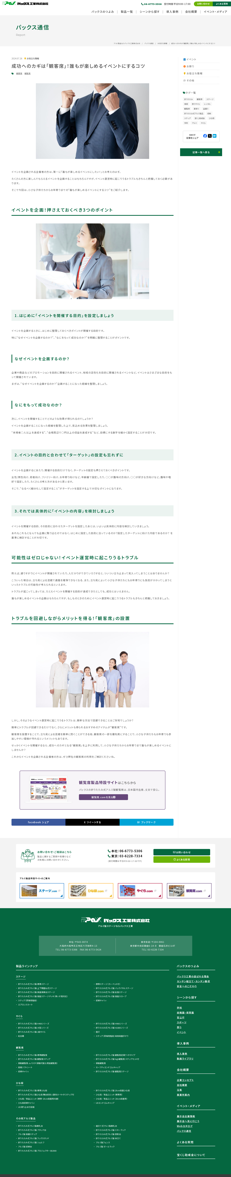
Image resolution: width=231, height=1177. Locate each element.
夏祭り (196, 108)
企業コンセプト (185, 1080)
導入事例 (182, 1054)
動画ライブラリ (185, 1059)
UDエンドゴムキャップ (105, 1103)
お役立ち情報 (162, 43)
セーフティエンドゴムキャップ (108, 1067)
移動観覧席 (101, 1063)
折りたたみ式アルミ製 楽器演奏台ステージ (36, 992)
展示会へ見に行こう (188, 1121)
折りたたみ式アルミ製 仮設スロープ (111, 996)
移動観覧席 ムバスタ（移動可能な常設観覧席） (38, 1063)
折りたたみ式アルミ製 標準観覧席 (32, 1055)
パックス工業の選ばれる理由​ (193, 977)
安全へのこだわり (187, 986)
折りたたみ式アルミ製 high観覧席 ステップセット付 (117, 1059)
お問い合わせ (203, 3)
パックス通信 (149, 43)
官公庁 (181, 1018)
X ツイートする (92, 822)
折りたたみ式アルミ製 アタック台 (32, 1130)
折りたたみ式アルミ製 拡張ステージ (111, 992)
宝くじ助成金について (191, 1155)
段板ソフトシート (25, 1067)
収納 (209, 113)
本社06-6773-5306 (125, 851)
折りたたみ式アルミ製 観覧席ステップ (34, 1059)
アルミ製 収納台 (25, 1147)
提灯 (98, 1032)
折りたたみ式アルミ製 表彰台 (108, 1134)
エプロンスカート (25, 1005)
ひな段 (211, 118)
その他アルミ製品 (26, 1119)
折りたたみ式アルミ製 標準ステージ (33, 984)
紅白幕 (21, 1036)
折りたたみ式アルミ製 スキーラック (111, 1130)
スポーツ (182, 1023)
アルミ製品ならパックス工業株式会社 (127, 43)
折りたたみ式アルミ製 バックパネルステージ (114, 988)
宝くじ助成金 (200, 118)
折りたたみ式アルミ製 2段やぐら (31, 1032)
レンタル (207, 104)
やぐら (203, 123)
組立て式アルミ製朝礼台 (106, 1126)
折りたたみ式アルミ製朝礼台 (30, 1126)
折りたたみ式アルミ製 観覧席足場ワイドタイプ (115, 1055)
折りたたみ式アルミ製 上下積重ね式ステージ (37, 988)
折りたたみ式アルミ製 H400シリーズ (33, 1024)
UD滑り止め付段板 (26, 1107)
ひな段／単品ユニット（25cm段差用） (112, 1099)
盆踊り (205, 108)
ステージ (210, 99)
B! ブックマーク (146, 822)
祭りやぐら (196, 104)
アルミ (194, 123)
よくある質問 (222, 3)
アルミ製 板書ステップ (27, 1134)
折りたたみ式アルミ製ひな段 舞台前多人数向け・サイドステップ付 (46, 1095)
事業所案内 (183, 1095)
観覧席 (28, 73)
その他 (188, 80)
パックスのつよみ (188, 967)
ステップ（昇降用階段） (27, 1001)
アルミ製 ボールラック (105, 1147)
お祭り (188, 66)
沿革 (179, 1090)
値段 (186, 104)
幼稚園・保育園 (185, 1013)
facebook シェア (38, 822)
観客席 (19, 73)
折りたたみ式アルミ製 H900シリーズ (111, 1024)
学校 (186, 123)
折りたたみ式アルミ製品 (193, 113)
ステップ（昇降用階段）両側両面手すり (112, 1036)
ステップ (187, 118)
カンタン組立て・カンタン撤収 (193, 981)
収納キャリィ (101, 1001)
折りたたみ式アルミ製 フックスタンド (33, 1138)
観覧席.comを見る (104, 797)
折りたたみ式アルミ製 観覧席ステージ (112, 1072)
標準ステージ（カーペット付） (108, 984)
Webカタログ (185, 1126)
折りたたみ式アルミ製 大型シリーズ (33, 1028)
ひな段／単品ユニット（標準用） (109, 1095)
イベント (189, 59)
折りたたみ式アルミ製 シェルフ (31, 1143)
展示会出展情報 (186, 1116)
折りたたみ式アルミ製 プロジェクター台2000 (37, 1151)
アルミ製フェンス (103, 1143)
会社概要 (182, 1085)
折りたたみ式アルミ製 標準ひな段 (32, 1091)
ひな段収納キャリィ (26, 1103)
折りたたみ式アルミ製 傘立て (108, 1138)
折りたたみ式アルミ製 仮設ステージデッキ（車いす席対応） (43, 996)
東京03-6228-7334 (125, 856)
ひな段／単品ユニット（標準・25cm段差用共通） (38, 1099)
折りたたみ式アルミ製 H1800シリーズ (112, 1028)
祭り (179, 1027)
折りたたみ (188, 99)
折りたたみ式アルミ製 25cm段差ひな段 (113, 1091)
